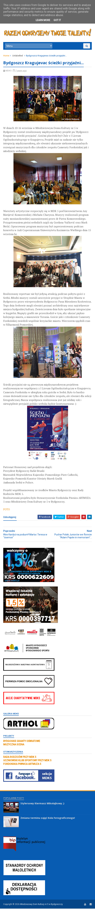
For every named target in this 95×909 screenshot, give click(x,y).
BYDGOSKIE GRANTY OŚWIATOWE (21, 741)
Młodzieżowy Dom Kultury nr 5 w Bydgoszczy (41, 905)
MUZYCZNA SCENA (13, 745)
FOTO (6, 510)
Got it (57, 20)
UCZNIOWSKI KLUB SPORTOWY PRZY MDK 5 (27, 761)
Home (6, 56)
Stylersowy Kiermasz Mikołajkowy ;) (42, 804)
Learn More (43, 20)
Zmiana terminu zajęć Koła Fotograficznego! (47, 818)
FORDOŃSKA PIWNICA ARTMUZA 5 (22, 764)
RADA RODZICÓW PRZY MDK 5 (19, 757)
